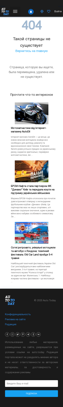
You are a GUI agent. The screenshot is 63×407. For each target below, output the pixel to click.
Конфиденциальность (18, 314)
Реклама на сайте (15, 319)
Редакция (10, 325)
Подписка (31, 393)
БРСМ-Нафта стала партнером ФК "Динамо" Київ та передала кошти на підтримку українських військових (32, 189)
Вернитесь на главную (31, 51)
